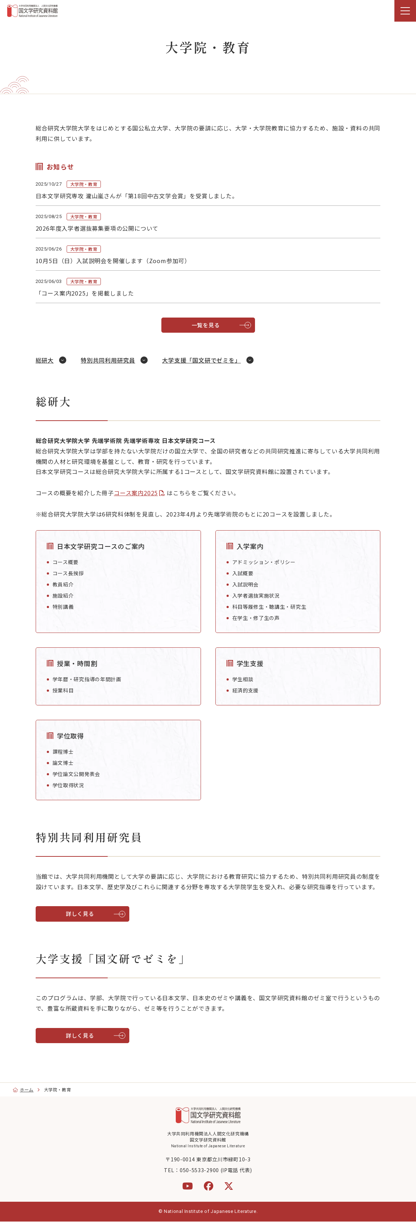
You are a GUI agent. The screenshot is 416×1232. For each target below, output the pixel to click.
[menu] (405, 11)
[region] (208, 11)
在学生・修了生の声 (256, 617)
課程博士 (66, 751)
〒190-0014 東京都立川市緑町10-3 (207, 1169)
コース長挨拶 (71, 573)
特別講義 (66, 606)
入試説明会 (245, 584)
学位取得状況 (72, 785)
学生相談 (243, 679)
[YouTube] (188, 1196)
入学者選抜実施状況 (256, 595)
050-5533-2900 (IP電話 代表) (216, 1180)
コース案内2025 (139, 492)
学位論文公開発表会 (79, 773)
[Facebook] (208, 1196)
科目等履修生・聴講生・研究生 (269, 606)
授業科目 (66, 690)
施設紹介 (66, 595)
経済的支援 (245, 690)
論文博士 (66, 762)
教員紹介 (66, 584)
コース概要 (69, 562)
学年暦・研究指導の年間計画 (90, 679)
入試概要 (243, 573)
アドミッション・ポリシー (264, 562)
